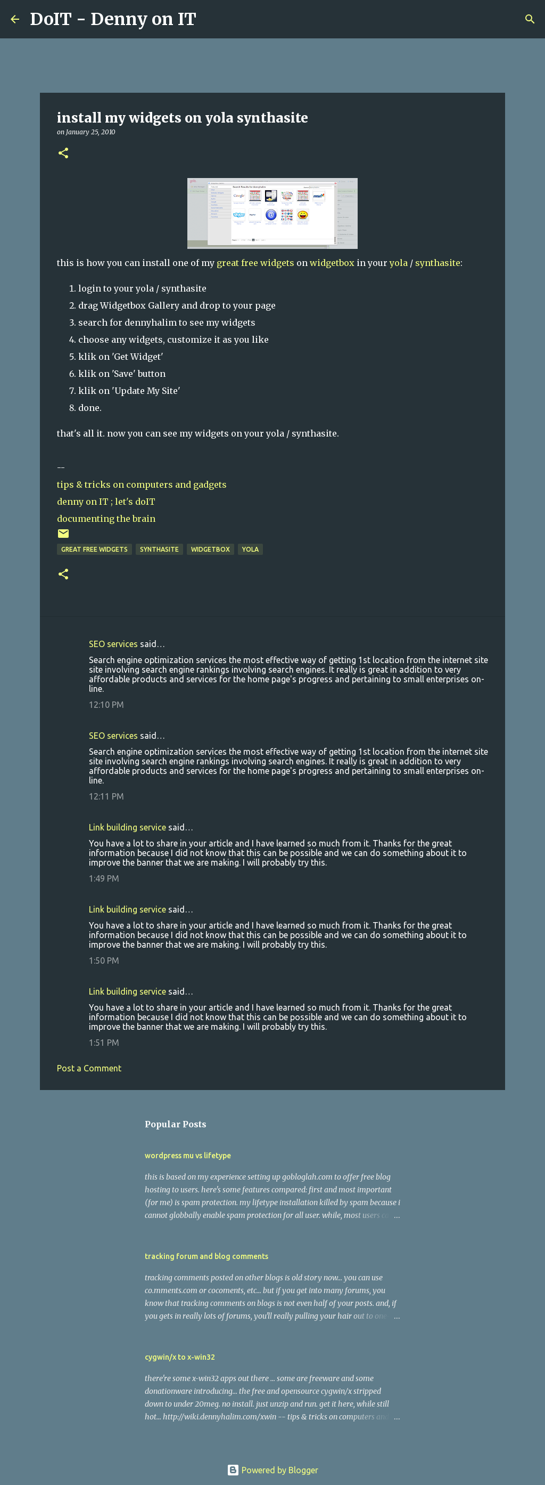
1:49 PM (104, 878)
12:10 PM (106, 704)
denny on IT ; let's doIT (106, 501)
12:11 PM (106, 796)
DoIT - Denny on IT (113, 19)
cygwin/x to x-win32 (180, 1357)
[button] (63, 154)
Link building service (127, 827)
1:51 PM (104, 1042)
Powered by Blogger (272, 1470)
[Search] (211, 19)
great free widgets (255, 262)
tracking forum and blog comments (206, 1256)
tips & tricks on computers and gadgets (142, 484)
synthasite (437, 262)
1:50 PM (104, 960)
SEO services (113, 644)
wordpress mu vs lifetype (188, 1155)
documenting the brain (106, 518)
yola (399, 262)
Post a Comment (89, 1068)
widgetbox (332, 262)
